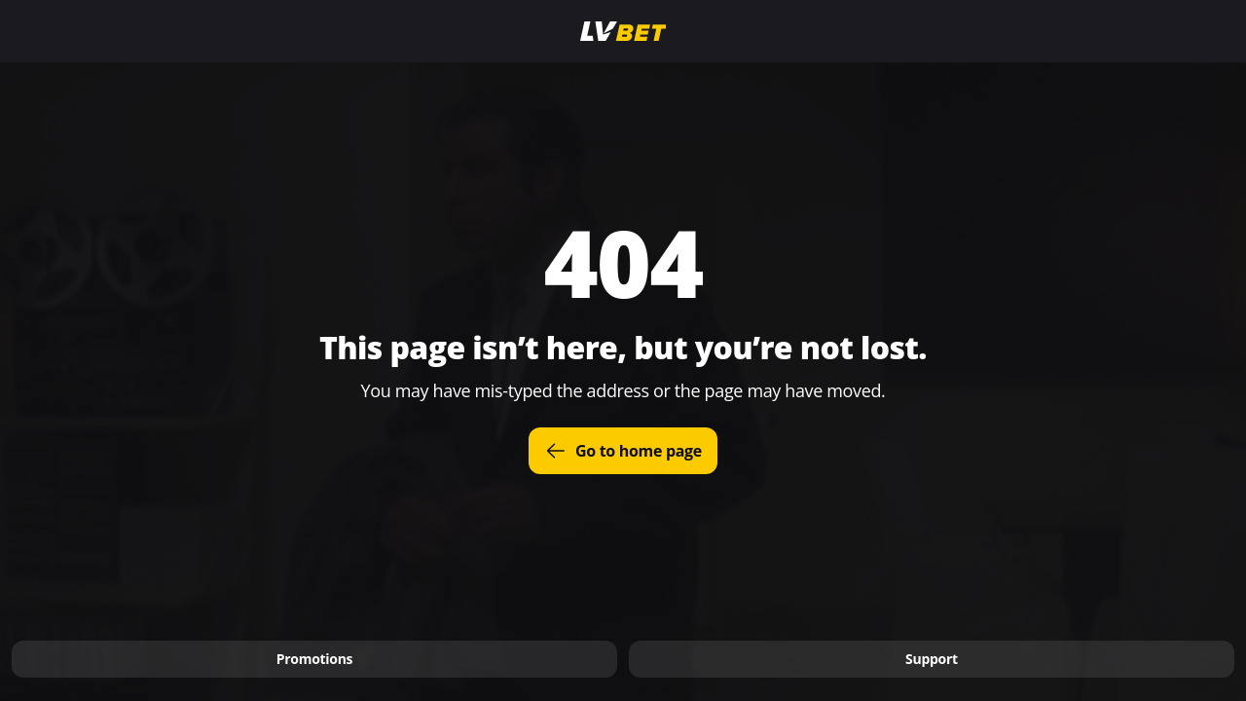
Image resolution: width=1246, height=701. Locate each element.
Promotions (314, 658)
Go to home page (623, 450)
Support (931, 658)
